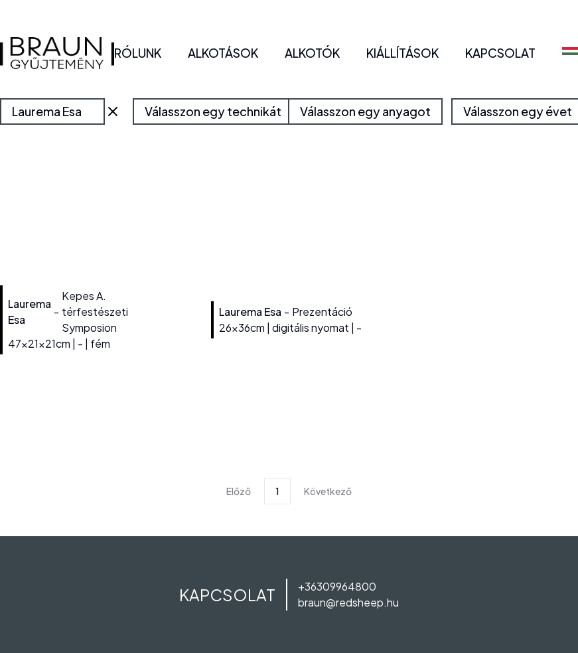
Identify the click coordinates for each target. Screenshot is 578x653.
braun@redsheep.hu (348, 602)
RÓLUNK (137, 52)
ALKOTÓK (312, 52)
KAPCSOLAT (500, 52)
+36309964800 (337, 586)
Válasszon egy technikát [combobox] (213, 111)
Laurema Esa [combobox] (47, 111)
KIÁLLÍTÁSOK (402, 52)
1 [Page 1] (277, 491)
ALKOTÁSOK (223, 52)
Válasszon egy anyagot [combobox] (365, 111)
